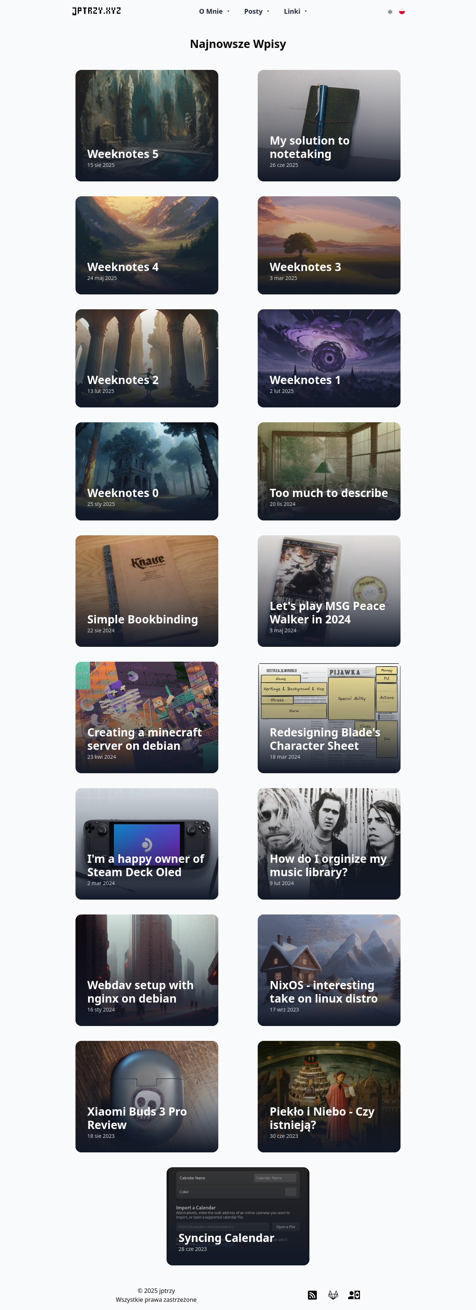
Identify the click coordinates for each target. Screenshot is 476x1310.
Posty (253, 11)
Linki (292, 11)
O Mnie (211, 11)
